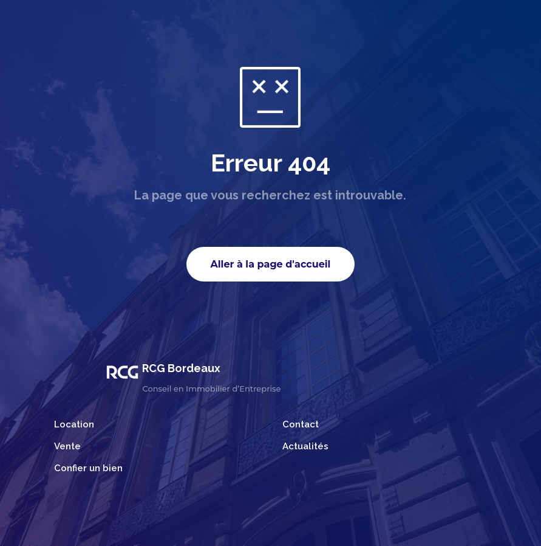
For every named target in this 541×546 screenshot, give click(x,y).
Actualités (305, 446)
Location (74, 424)
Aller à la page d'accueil (271, 264)
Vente (67, 446)
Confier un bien (88, 468)
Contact (300, 424)
